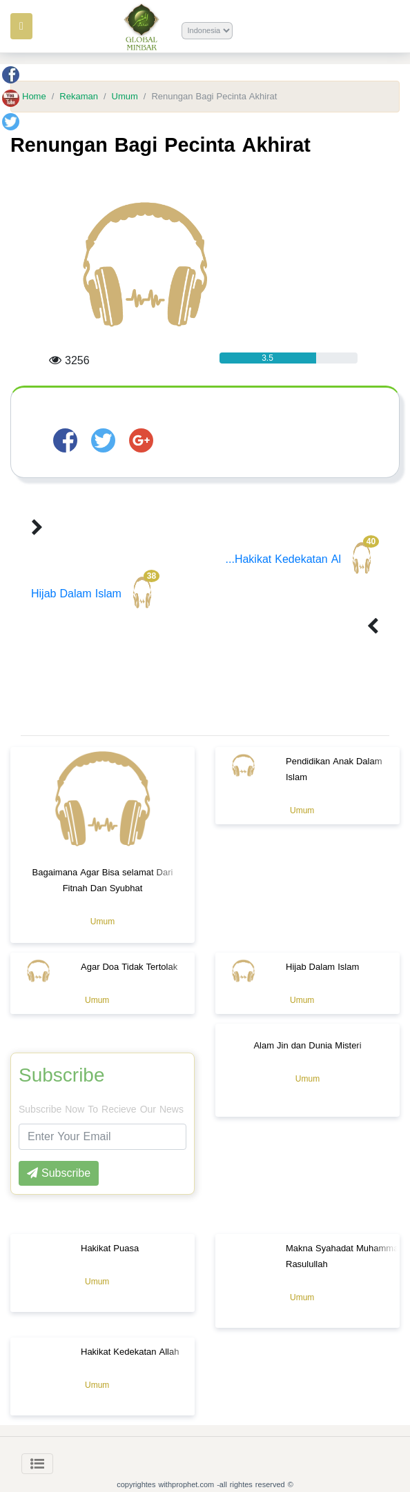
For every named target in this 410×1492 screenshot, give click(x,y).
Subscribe (62, 1075)
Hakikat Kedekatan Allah (130, 1351)
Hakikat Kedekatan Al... (302, 559)
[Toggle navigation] (37, 1463)
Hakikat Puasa (110, 1248)
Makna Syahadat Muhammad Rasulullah (345, 1256)
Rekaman (78, 96)
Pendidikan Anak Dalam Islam (334, 769)
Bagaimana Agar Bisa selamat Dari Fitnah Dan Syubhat (102, 880)
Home (34, 96)
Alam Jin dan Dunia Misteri (307, 1045)
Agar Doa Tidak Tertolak (129, 966)
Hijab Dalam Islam (95, 593)
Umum (125, 96)
